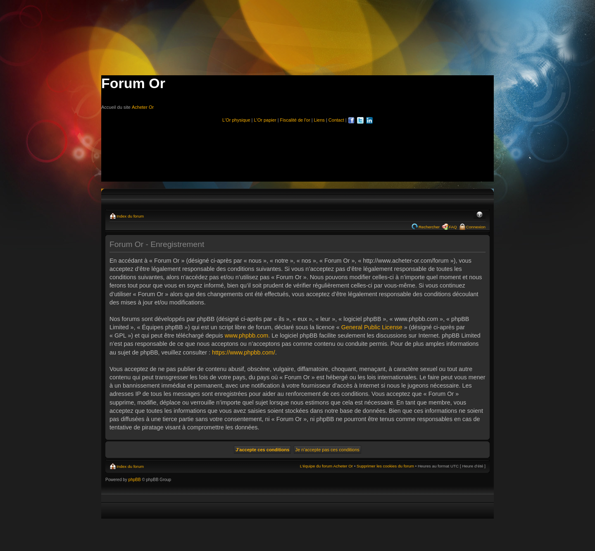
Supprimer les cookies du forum (385, 466)
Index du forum (130, 216)
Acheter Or (143, 107)
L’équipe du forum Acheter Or (326, 466)
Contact (336, 119)
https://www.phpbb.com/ (243, 352)
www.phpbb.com (247, 335)
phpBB (135, 479)
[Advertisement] (297, 149)
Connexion (476, 227)
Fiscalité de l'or (295, 119)
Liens (319, 119)
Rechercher (429, 227)
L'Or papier (265, 119)
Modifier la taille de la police (480, 215)
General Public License (371, 327)
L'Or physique (236, 119)
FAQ (453, 227)
